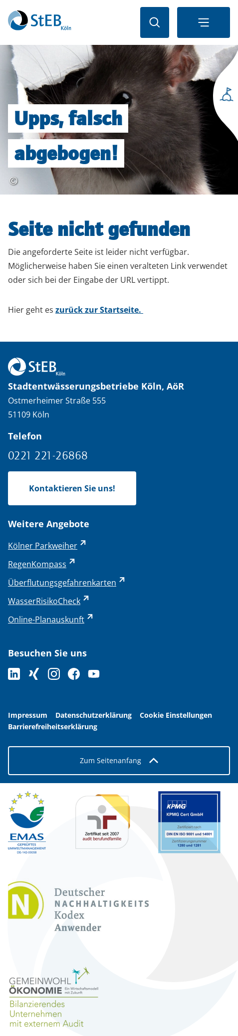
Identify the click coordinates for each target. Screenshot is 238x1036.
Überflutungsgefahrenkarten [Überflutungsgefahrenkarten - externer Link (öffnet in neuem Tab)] (62, 582)
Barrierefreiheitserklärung (52, 726)
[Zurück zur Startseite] (39, 22)
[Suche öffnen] (154, 22)
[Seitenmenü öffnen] (223, 97)
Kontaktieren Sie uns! (72, 488)
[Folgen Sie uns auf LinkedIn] (14, 674)
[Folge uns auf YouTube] (94, 674)
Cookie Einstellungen (176, 715)
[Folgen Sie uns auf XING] (34, 674)
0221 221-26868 (48, 455)
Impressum (27, 715)
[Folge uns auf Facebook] (74, 674)
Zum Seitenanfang (119, 760)
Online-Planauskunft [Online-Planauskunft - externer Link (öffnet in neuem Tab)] (46, 619)
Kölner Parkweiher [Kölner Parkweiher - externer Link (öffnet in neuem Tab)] (42, 545)
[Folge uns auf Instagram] (54, 674)
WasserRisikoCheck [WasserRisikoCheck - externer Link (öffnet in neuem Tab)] (44, 601)
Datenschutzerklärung (93, 715)
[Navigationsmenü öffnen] (203, 22)
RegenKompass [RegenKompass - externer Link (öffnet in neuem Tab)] (37, 564)
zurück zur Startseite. (99, 309)
